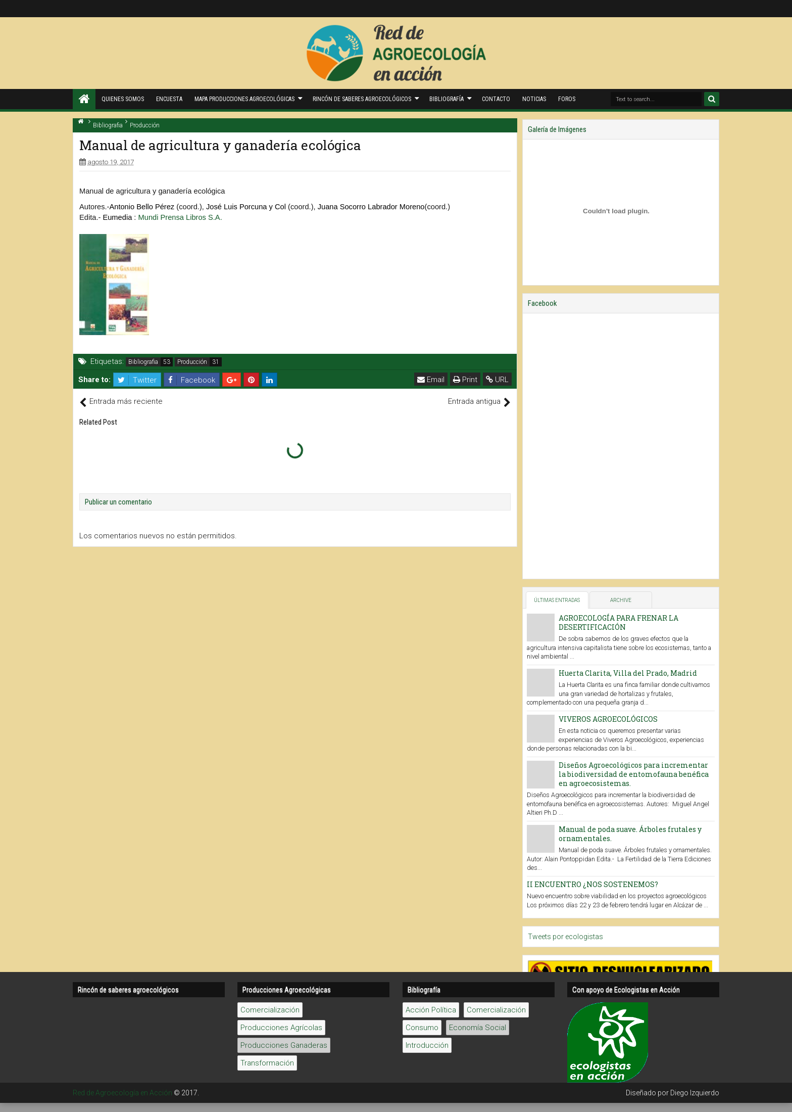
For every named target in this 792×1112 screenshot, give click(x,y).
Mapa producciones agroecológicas (244, 99)
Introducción (427, 627)
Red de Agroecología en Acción (122, 675)
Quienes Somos (123, 99)
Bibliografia (143, 361)
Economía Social (477, 610)
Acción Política (431, 592)
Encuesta (169, 99)
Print (465, 379)
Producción (192, 361)
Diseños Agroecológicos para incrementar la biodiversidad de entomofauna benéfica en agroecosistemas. (634, 774)
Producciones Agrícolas (281, 610)
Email (430, 379)
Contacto (496, 99)
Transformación (267, 645)
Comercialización (270, 592)
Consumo (422, 610)
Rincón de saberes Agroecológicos (362, 99)
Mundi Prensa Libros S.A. (180, 217)
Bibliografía (446, 99)
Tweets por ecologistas (565, 937)
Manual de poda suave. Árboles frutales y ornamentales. (630, 833)
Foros (566, 99)
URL (497, 379)
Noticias (534, 99)
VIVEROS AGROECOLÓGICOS (608, 719)
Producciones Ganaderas (283, 627)
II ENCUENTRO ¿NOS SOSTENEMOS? (592, 884)
